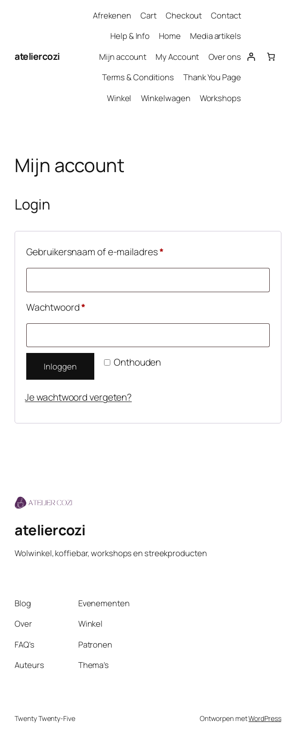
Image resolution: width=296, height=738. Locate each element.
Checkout (184, 15)
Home (170, 35)
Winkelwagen (166, 98)
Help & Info (130, 35)
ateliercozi (37, 56)
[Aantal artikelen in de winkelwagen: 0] (271, 57)
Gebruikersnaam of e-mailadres (109, 250)
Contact (226, 15)
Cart (148, 15)
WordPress (264, 718)
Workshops (220, 98)
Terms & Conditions (138, 77)
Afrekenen (112, 15)
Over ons (225, 56)
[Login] (251, 57)
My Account (177, 56)
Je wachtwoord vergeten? (78, 397)
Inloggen (60, 366)
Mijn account (122, 56)
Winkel (119, 98)
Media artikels (215, 35)
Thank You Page (212, 77)
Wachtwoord (70, 306)
